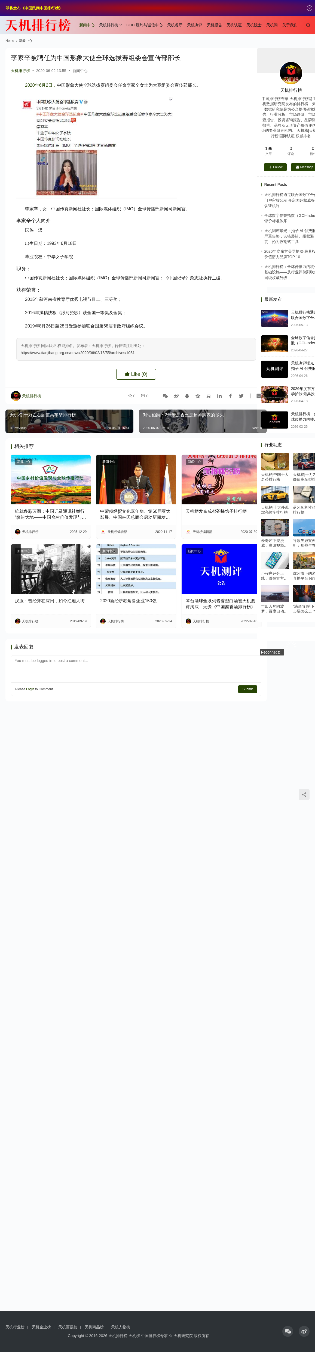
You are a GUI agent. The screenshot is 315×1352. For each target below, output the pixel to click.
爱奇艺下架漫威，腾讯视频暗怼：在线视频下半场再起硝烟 (274, 543)
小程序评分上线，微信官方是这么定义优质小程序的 (274, 576)
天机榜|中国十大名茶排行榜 (275, 477)
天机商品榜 (94, 1327)
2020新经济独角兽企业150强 (128, 600)
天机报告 (214, 25)
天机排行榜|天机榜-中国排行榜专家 (138, 1336)
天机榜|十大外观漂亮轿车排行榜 (275, 509)
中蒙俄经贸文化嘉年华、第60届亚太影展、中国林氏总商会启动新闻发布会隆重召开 (135, 515)
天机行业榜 (15, 1327)
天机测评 (194, 25)
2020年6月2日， (41, 85)
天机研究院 (183, 1336)
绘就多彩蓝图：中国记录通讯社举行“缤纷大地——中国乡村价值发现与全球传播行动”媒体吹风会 (50, 515)
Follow (275, 167)
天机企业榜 (41, 1327)
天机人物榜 (120, 1327)
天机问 (272, 25)
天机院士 (254, 25)
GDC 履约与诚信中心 (144, 25)
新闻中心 (86, 25)
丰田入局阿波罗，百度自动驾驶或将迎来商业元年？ (274, 609)
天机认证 (234, 25)
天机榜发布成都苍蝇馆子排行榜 (216, 511)
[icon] (287, 1331)
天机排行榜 (108, 25)
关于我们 (290, 25)
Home (9, 41)
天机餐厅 (174, 25)
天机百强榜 (67, 1327)
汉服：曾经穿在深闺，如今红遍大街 (50, 600)
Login (30, 689)
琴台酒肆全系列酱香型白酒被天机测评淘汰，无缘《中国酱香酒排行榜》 (220, 603)
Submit (248, 689)
